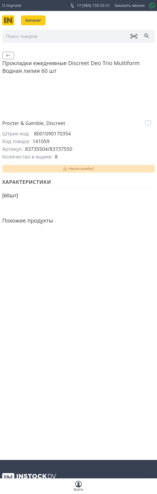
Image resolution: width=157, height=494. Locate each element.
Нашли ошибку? (78, 168)
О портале (11, 5)
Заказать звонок (130, 5)
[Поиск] (147, 36)
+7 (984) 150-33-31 (90, 5)
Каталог (33, 20)
